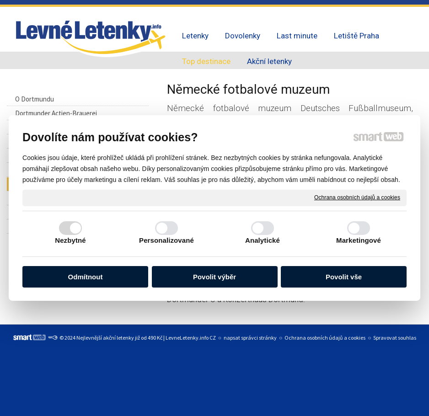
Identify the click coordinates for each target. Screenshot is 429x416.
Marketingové (358, 240)
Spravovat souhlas (394, 337)
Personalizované (166, 240)
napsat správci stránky (250, 337)
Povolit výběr (214, 277)
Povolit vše (344, 277)
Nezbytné (70, 240)
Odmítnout (85, 277)
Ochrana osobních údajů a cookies (357, 197)
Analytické (262, 240)
